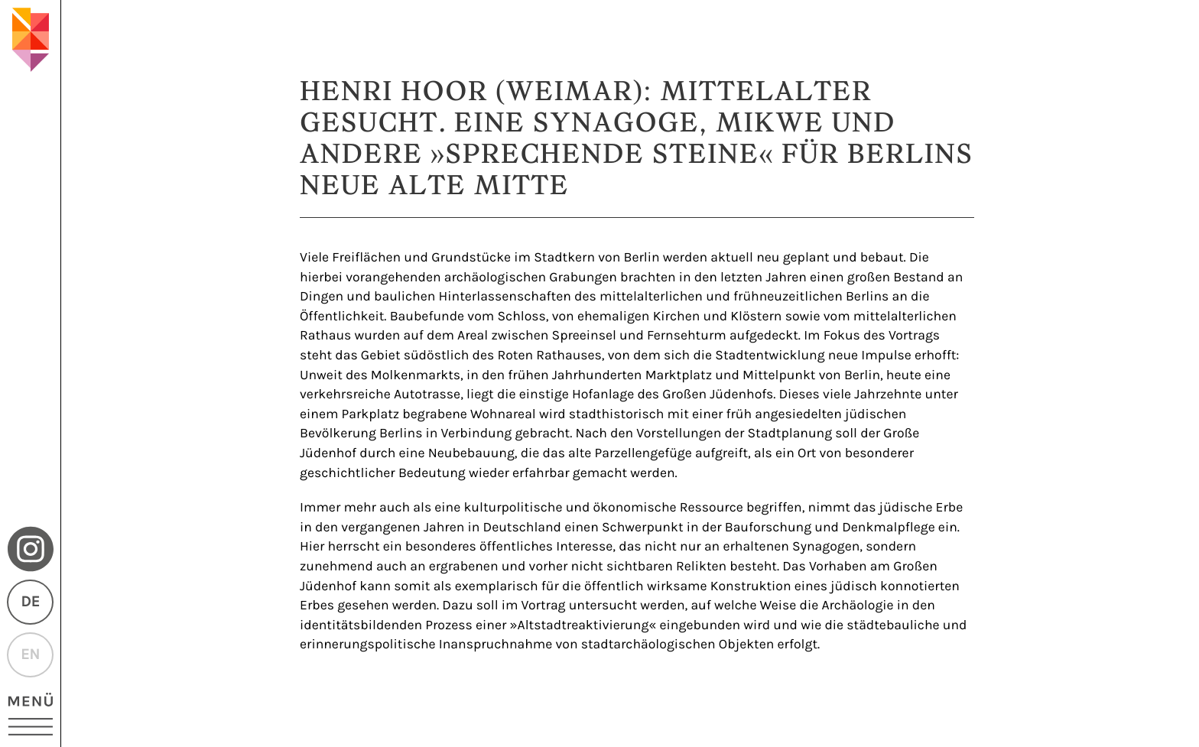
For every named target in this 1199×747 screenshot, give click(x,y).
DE (30, 602)
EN (30, 655)
